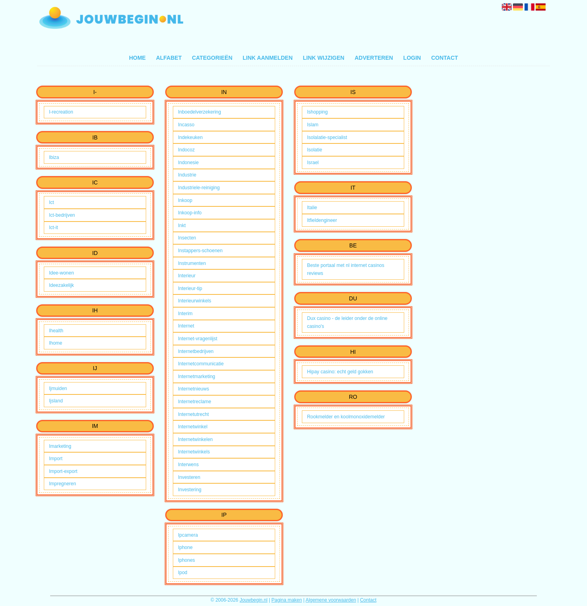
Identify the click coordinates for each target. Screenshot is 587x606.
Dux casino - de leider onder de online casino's (347, 322)
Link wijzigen (323, 58)
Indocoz (186, 150)
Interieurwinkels (194, 301)
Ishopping (317, 112)
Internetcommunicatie (201, 364)
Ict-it (53, 227)
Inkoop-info (190, 213)
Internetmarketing (196, 376)
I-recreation (61, 112)
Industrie (187, 175)
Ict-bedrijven (62, 215)
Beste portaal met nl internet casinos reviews (345, 269)
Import (56, 458)
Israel (313, 162)
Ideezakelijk (61, 285)
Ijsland (56, 401)
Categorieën (212, 58)
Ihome (55, 343)
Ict (51, 202)
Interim (185, 313)
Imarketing (60, 446)
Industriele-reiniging (199, 187)
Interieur (187, 275)
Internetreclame (194, 401)
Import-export (63, 471)
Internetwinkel (192, 426)
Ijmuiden (58, 388)
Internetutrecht (193, 414)
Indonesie (188, 162)
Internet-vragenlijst (197, 338)
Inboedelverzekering (199, 112)
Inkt (182, 225)
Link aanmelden (267, 58)
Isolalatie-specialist (327, 137)
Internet (186, 326)
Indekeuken (190, 137)
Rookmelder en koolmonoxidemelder (346, 417)
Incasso (186, 124)
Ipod (182, 572)
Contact (444, 58)
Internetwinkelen (195, 439)
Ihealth (56, 330)
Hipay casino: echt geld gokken (340, 372)
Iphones (186, 560)
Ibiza (54, 157)
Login (412, 58)
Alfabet (169, 58)
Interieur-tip (190, 288)
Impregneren (62, 483)
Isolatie (314, 150)
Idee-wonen (61, 273)
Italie (312, 207)
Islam (313, 124)
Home (137, 58)
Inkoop (185, 200)
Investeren (189, 477)
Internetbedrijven (195, 351)
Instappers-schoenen (200, 250)
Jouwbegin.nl (254, 600)
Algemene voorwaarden (330, 600)
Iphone (185, 547)
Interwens (188, 464)
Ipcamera (188, 535)
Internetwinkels (194, 452)
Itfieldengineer (322, 220)
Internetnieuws (193, 389)
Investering (190, 489)
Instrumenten (192, 263)
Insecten (187, 238)
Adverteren (373, 58)
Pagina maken (287, 600)
